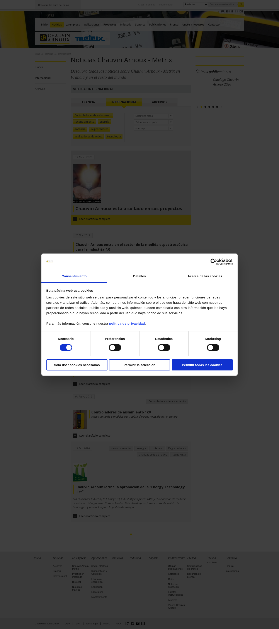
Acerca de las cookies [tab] (205, 276)
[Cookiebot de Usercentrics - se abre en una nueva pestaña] (214, 262)
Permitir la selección (139, 365)
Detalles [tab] (139, 276)
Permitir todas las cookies (202, 365)
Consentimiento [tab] (74, 276)
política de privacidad (127, 323)
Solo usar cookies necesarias (77, 365)
